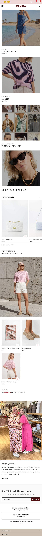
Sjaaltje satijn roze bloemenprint (10, 348)
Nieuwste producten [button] (8, 197)
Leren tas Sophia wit (7, 239)
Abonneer (35, 499)
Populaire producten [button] (8, 245)
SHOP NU (4, 54)
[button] (2, 6)
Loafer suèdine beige (27, 348)
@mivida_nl (7, 392)
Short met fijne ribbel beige (9, 382)
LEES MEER (5, 478)
